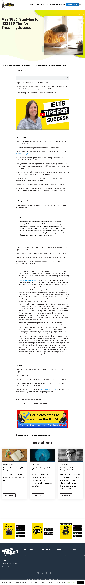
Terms (52, 579)
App (58, 558)
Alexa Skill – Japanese (63, 552)
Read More (10, 495)
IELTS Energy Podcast (48, 389)
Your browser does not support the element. (42, 78)
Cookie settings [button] (71, 582)
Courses (35, 5)
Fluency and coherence (27, 280)
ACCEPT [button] (80, 582)
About (29, 5)
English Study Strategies (22, 66)
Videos (26, 561)
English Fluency (8, 66)
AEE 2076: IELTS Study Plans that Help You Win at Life (14, 477)
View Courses (69, 5)
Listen (59, 549)
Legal (56, 579)
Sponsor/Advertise (55, 5)
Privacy (46, 579)
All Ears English (30, 549)
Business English (29, 558)
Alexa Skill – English (62, 555)
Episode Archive (28, 552)
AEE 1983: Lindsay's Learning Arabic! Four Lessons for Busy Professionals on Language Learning (41, 480)
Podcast (43, 5)
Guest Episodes (65, 468)
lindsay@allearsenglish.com (10, 563)
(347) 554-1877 (6, 567)
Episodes (44, 552)
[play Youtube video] (42, 114)
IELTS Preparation (77, 561)
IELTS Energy (46, 549)
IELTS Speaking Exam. (24, 154)
